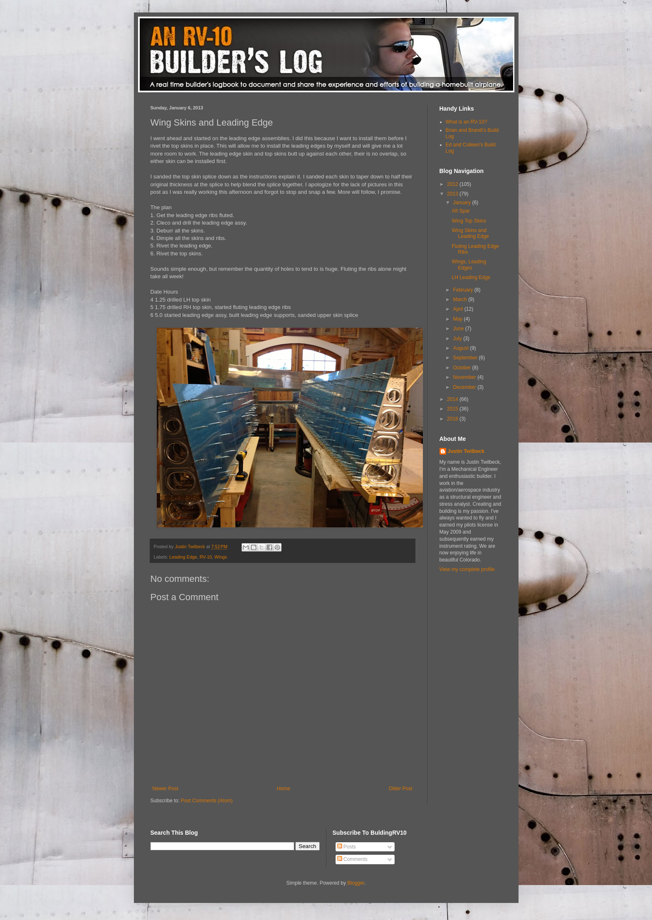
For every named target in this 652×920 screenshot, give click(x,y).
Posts (346, 847)
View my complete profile (467, 569)
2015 (453, 409)
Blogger (355, 883)
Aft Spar (460, 211)
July (458, 338)
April (458, 309)
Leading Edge (183, 556)
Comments (352, 859)
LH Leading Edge (471, 277)
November (465, 377)
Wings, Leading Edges (469, 264)
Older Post (400, 788)
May (458, 319)
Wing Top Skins (469, 221)
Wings (221, 556)
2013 (453, 194)
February (463, 290)
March (460, 299)
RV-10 (206, 556)
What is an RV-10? (466, 122)
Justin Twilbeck (466, 451)
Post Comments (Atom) (207, 801)
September (466, 358)
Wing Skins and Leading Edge (470, 233)
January (462, 202)
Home (283, 788)
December (465, 387)
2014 (453, 399)
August (461, 348)
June (459, 328)
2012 (453, 184)
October (462, 368)
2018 (453, 419)
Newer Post (165, 788)
